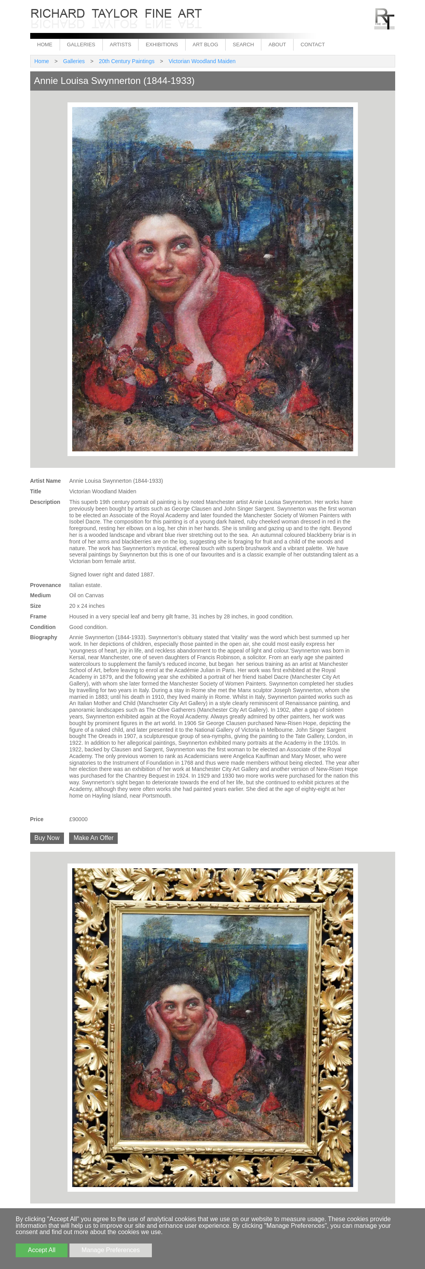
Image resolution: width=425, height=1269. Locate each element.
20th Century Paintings (127, 61)
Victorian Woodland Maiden (202, 61)
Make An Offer (93, 837)
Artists (120, 44)
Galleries (81, 44)
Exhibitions (162, 44)
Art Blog (205, 44)
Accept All (41, 1250)
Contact (313, 44)
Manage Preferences (111, 1250)
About (277, 44)
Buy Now (47, 837)
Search (243, 44)
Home (45, 44)
